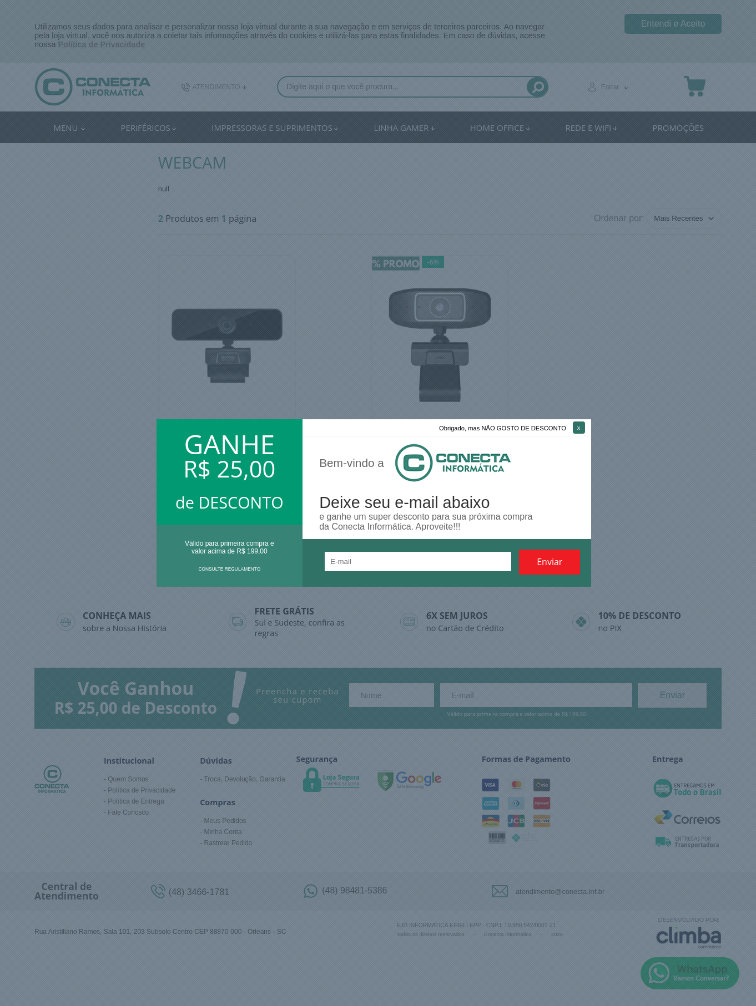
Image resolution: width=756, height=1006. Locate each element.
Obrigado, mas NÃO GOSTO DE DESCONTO (502, 428)
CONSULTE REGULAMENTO (229, 569)
